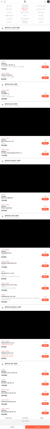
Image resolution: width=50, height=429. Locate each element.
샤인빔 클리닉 (25, 1)
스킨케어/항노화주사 (41, 9)
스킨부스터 (9, 12)
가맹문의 (41, 418)
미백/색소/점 (41, 12)
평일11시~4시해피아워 (25, 9)
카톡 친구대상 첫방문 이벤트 (25, 6)
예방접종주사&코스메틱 (25, 22)
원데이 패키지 (9, 9)
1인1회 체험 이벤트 (40, 6)
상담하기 (12, 427)
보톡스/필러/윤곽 (25, 18)
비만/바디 (9, 22)
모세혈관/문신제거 (9, 15)
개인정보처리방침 (8, 418)
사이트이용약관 (25, 418)
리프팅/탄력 (9, 18)
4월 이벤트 (9, 6)
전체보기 (41, 22)
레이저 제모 (41, 18)
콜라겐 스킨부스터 (25, 12)
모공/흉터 (41, 15)
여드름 (24, 15)
